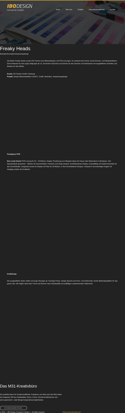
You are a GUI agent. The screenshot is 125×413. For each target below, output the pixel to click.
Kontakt (112, 9)
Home (58, 9)
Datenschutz (66, 412)
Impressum (77, 412)
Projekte (80, 9)
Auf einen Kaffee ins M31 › (13, 408)
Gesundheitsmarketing (96, 9)
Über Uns (69, 9)
